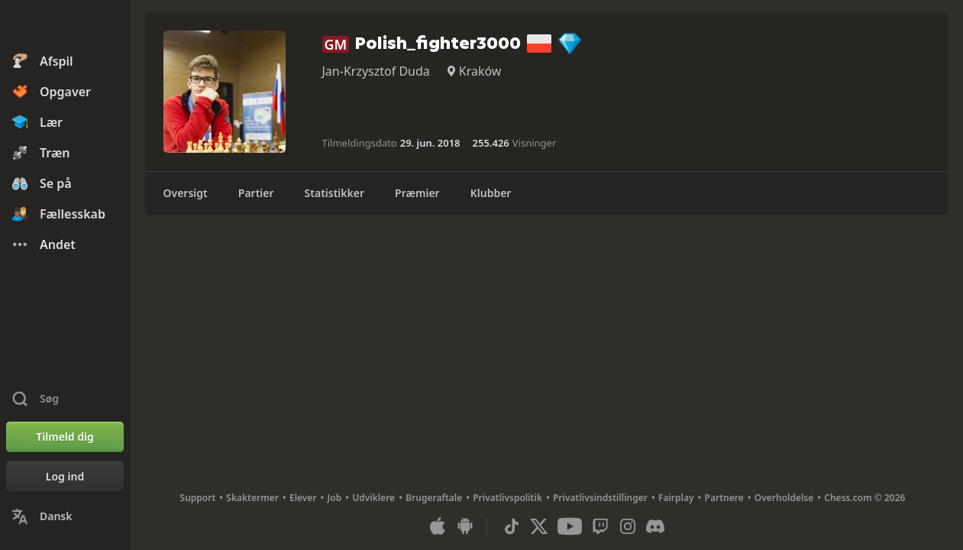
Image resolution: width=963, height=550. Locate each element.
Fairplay (676, 497)
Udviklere (373, 497)
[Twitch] (600, 526)
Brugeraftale (434, 497)
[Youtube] (569, 526)
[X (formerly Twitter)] (539, 526)
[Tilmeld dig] (65, 437)
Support (198, 497)
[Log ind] (65, 476)
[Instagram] (628, 526)
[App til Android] (465, 526)
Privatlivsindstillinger (600, 497)
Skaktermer (252, 497)
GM (336, 44)
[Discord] (655, 526)
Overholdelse (784, 497)
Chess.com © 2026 (864, 497)
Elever (303, 497)
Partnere (724, 497)
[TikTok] (512, 526)
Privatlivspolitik (507, 497)
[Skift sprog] (65, 516)
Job (335, 497)
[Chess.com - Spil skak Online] (65, 26)
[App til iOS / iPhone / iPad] (437, 526)
